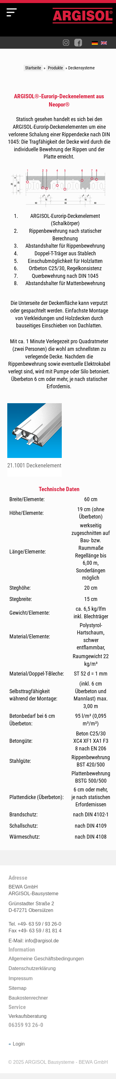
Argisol (82, 22)
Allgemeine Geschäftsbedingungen (46, 958)
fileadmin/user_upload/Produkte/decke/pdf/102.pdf (34, 440)
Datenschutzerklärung (32, 968)
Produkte (55, 68)
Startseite (33, 68)
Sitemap (17, 988)
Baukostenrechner (28, 997)
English (105, 44)
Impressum (20, 978)
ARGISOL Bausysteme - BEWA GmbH (66, 1062)
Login (16, 1043)
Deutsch (96, 44)
